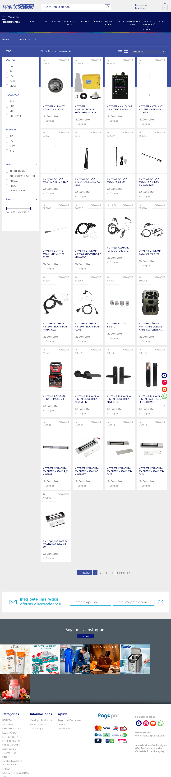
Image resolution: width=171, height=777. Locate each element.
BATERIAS (21, 130)
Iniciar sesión (141, 5)
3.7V (10, 151)
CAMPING (7, 693)
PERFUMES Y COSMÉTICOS (9, 720)
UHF (10, 106)
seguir (85, 636)
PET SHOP (7, 750)
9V (9, 136)
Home (5, 40)
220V (11, 81)
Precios (21, 199)
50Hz (10, 101)
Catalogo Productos (41, 689)
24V (10, 71)
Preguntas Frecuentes (69, 689)
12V (10, 76)
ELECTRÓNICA (9, 702)
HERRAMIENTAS (11, 714)
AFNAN (11, 186)
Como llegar (36, 698)
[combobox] (148, 52)
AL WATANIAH (16, 190)
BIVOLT (12, 86)
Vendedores (64, 698)
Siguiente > (123, 573)
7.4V (10, 146)
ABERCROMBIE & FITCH (20, 176)
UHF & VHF (13, 116)
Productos (24, 40)
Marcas (21, 164)
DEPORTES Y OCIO (12, 698)
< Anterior (84, 573)
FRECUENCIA (21, 95)
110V (10, 66)
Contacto (63, 693)
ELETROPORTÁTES (12, 706)
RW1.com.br (96, 773)
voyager (65, 51)
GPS (4, 746)
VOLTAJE (21, 60)
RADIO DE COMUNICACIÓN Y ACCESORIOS (12, 730)
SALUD (6, 738)
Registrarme (140, 8)
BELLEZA (7, 689)
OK (155, 602)
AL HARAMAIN (15, 171)
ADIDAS (12, 181)
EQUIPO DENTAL (11, 710)
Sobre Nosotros (38, 693)
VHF (10, 111)
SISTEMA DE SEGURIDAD (15, 742)
